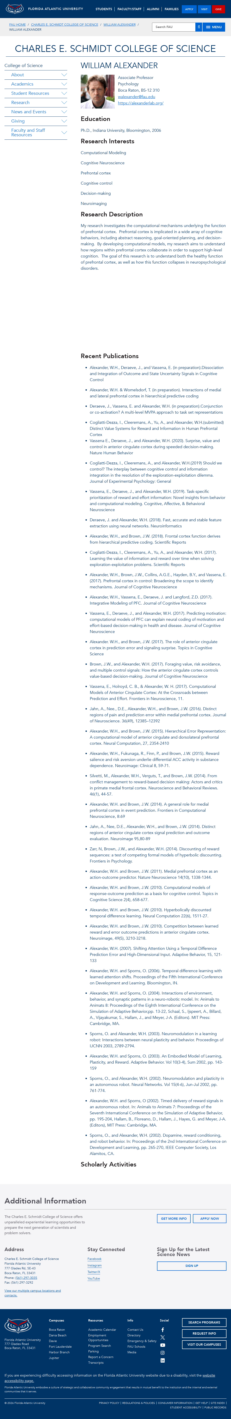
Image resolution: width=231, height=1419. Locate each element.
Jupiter (54, 1358)
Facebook (95, 1259)
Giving (18, 121)
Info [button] (130, 1320)
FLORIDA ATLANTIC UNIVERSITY (55, 9)
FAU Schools (136, 1347)
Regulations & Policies (138, 1403)
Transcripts (96, 1363)
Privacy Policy (109, 1403)
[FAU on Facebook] (163, 1329)
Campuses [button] (56, 1320)
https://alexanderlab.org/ (141, 103)
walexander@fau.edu (136, 97)
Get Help (201, 1403)
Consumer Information (175, 1403)
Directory (134, 1335)
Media (131, 1352)
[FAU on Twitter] (163, 1337)
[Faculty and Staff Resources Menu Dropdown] (64, 132)
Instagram (95, 1265)
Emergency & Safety (142, 1341)
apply (189, 9)
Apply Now (209, 1219)
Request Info (204, 1333)
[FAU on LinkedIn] (163, 1360)
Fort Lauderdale (60, 1347)
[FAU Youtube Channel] (163, 1345)
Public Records (215, 1407)
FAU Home (17, 25)
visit (204, 9)
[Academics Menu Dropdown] (64, 84)
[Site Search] (177, 27)
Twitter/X (94, 1272)
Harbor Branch (59, 1352)
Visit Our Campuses (204, 1344)
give (218, 9)
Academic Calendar (102, 1330)
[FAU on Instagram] (163, 1352)
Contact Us (135, 1330)
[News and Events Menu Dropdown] (64, 111)
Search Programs (204, 1322)
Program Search (99, 1346)
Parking (93, 1351)
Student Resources (30, 93)
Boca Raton (57, 1330)
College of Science (24, 66)
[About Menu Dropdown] (64, 74)
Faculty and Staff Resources (28, 132)
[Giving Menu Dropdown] (64, 121)
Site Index (218, 1403)
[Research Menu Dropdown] (64, 102)
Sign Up (191, 1266)
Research (20, 103)
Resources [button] (95, 1320)
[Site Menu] (214, 27)
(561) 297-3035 (26, 1278)
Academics (22, 84)
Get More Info (174, 1219)
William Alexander (120, 25)
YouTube (94, 1278)
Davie (53, 1341)
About (17, 75)
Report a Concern (100, 1357)
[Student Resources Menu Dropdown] (64, 93)
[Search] (198, 27)
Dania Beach (58, 1335)
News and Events (28, 112)
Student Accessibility (185, 1407)
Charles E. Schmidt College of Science (64, 25)
